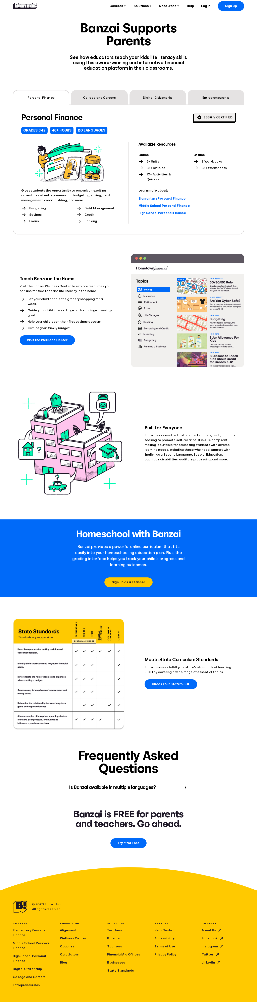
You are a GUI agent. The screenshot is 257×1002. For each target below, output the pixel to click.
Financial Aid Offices (123, 954)
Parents (113, 938)
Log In (205, 6)
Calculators (69, 954)
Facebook (213, 938)
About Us (212, 930)
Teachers (114, 930)
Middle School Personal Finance (164, 205)
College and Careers (29, 977)
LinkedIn (211, 962)
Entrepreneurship (26, 985)
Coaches (67, 946)
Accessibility (165, 938)
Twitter (211, 954)
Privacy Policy (165, 954)
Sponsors (114, 946)
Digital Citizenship (27, 969)
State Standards (120, 970)
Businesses (116, 962)
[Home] (25, 6)
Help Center (164, 930)
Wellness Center (73, 938)
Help (190, 6)
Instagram (213, 946)
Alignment (68, 930)
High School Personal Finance (162, 213)
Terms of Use (165, 946)
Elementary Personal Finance (162, 198)
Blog (63, 962)
